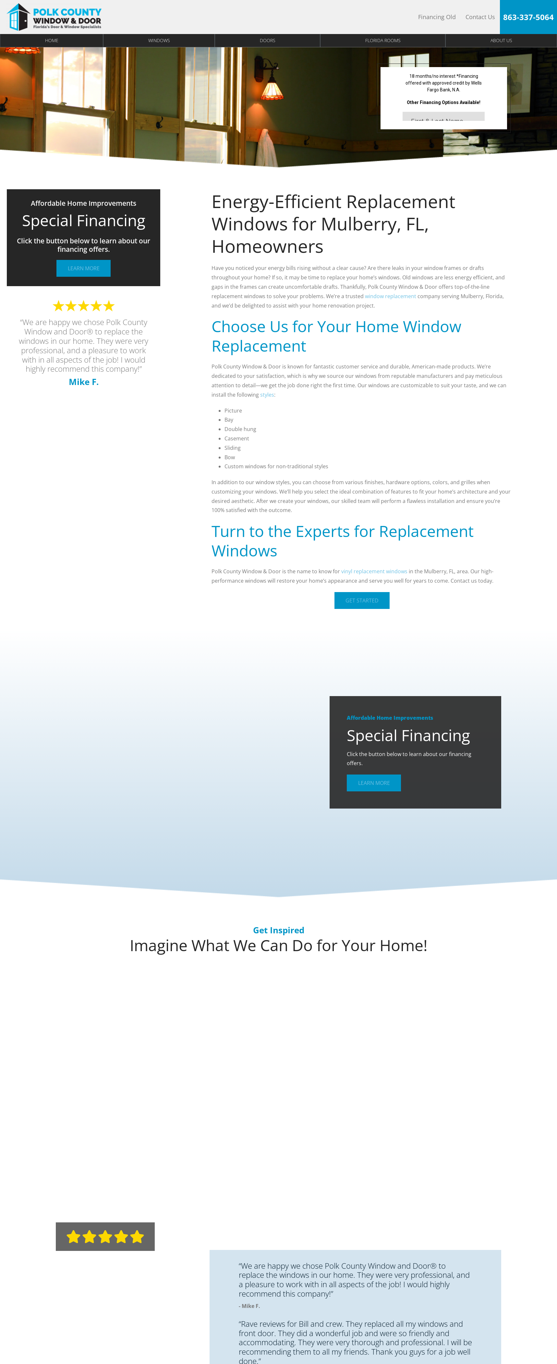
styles (267, 394)
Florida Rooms (383, 40)
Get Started (362, 600)
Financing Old (437, 17)
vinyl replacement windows (374, 571)
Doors (267, 40)
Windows (159, 40)
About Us (501, 40)
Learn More (84, 268)
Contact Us (480, 17)
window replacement (390, 296)
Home (51, 40)
